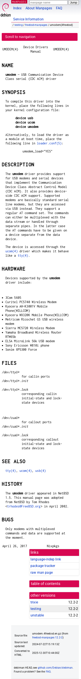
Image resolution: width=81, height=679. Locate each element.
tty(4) (23, 255)
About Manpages (38, 8)
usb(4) (40, 470)
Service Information (28, 19)
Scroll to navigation (20, 37)
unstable (37, 615)
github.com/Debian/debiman (55, 667)
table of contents (45, 584)
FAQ (59, 8)
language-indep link (45, 559)
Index (17, 8)
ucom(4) (11, 251)
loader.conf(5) (49, 143)
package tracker (42, 566)
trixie (34, 602)
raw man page (41, 572)
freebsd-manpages (36, 24)
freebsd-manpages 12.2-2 (47, 637)
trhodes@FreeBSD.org (24, 506)
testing (18, 24)
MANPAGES (19, 1)
